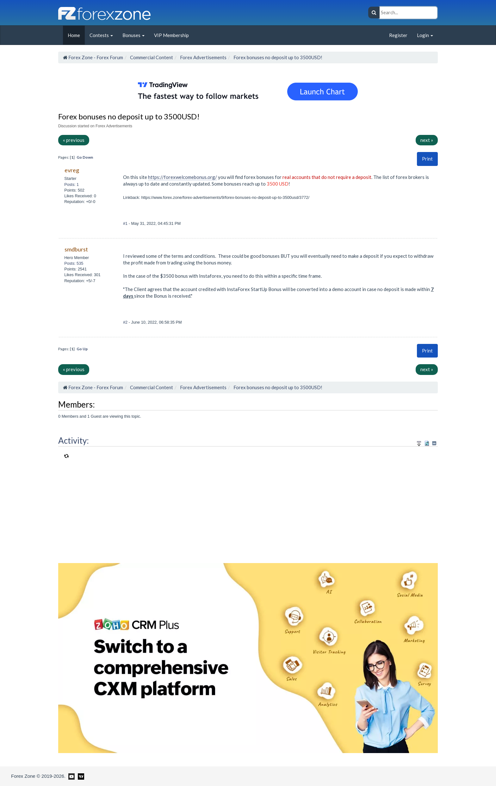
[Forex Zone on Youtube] (71, 776)
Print (427, 159)
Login (425, 35)
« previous (73, 140)
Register (398, 35)
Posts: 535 (73, 263)
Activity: (73, 440)
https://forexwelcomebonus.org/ (182, 177)
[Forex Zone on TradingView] (80, 776)
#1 (126, 223)
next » (426, 140)
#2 (126, 322)
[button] (427, 159)
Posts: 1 (71, 184)
